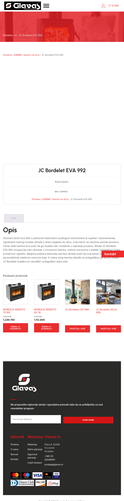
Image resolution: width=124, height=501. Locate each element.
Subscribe (88, 404)
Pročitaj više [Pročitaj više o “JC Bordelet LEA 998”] (77, 313)
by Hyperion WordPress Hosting (62, 488)
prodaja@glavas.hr (54, 448)
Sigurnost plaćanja (32, 440)
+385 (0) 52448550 (50, 442)
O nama (14, 433)
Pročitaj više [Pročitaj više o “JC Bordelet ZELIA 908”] (108, 313)
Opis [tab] (14, 203)
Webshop (32, 428)
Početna (7, 37)
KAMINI (18, 57)
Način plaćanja (35, 433)
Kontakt (14, 443)
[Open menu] (55, 7)
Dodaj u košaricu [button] (15, 312)
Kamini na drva (31, 57)
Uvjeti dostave (35, 446)
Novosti (14, 438)
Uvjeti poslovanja (51, 495)
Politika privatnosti (72, 495)
